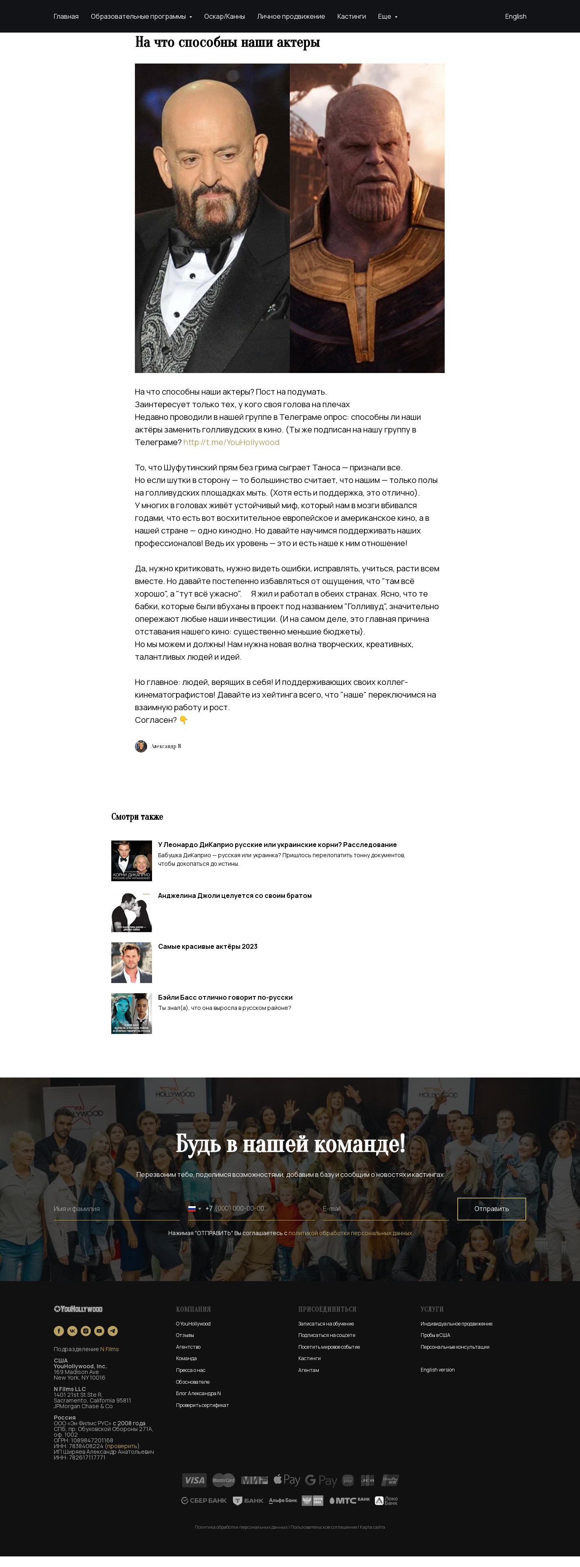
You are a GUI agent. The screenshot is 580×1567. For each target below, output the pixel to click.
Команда (186, 1369)
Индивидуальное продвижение (456, 1334)
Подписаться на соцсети (326, 1345)
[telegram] (113, 1342)
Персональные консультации (455, 1357)
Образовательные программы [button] (139, 16)
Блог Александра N (198, 1403)
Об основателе (193, 1392)
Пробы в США (435, 1345)
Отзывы (185, 1345)
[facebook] (59, 1342)
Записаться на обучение (326, 1334)
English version (438, 1380)
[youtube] (99, 1342)
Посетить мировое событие (329, 1357)
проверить (122, 1457)
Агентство (188, 1357)
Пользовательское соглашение (324, 1537)
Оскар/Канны (224, 16)
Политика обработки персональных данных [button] (241, 1537)
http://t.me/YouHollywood (232, 447)
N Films (109, 1360)
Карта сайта (372, 1537)
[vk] (72, 1342)
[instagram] (86, 1342)
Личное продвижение (291, 16)
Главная (66, 16)
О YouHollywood (193, 1334)
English (516, 16)
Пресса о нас (190, 1380)
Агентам (308, 1380)
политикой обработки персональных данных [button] (350, 1243)
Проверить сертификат (202, 1415)
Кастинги (351, 16)
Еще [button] (385, 16)
